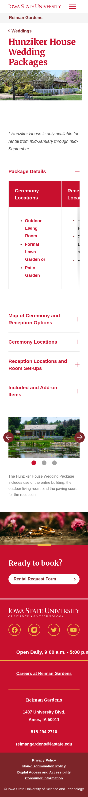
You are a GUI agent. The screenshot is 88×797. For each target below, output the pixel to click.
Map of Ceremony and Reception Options (34, 319)
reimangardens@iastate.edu (44, 744)
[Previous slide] (8, 437)
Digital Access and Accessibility (44, 772)
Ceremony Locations (32, 342)
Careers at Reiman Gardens (44, 673)
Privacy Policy (44, 760)
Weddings (21, 31)
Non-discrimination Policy (44, 766)
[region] (44, 235)
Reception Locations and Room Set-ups (37, 364)
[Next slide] (79, 437)
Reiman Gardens (25, 17)
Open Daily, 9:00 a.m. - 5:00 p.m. (44, 652)
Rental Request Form (35, 579)
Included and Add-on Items (32, 391)
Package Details (27, 171)
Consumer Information (44, 778)
